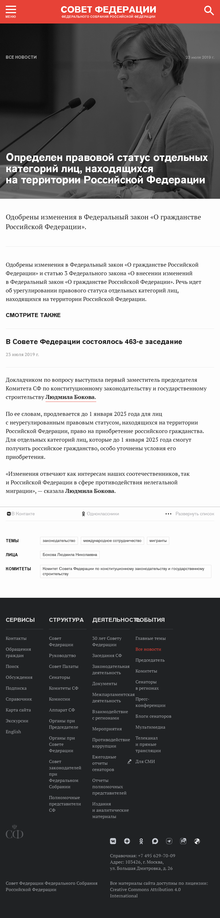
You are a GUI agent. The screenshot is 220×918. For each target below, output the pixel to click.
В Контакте (23, 514)
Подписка (16, 688)
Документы (104, 683)
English (13, 731)
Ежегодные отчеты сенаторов (104, 763)
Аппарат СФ (62, 710)
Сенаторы (59, 677)
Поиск (12, 666)
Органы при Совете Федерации (62, 744)
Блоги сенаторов (153, 716)
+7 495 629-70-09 (156, 855)
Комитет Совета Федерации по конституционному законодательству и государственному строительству (123, 571)
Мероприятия (107, 729)
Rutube (183, 841)
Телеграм (169, 841)
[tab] (110, 514)
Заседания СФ (107, 655)
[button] (11, 11)
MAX (155, 841)
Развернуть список (195, 514)
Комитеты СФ (63, 688)
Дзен (127, 841)
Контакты (16, 638)
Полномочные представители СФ (65, 804)
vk (113, 841)
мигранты (158, 540)
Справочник (19, 699)
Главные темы (150, 638)
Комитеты (146, 671)
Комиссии (59, 699)
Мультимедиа (150, 727)
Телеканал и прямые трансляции (148, 744)
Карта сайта (18, 710)
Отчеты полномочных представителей (109, 786)
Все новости (21, 57)
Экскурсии (17, 721)
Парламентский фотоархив (197, 841)
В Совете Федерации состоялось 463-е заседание (94, 341)
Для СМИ (145, 761)
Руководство (62, 655)
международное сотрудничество (112, 540)
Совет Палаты (63, 666)
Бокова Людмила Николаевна (70, 554)
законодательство (59, 540)
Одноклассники (103, 514)
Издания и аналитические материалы (110, 810)
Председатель (150, 660)
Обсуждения (19, 677)
